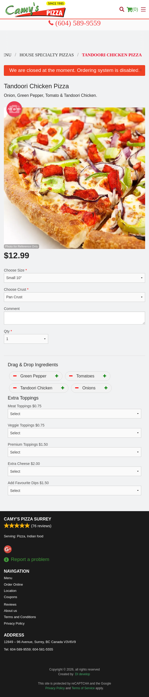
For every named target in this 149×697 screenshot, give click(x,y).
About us (10, 611)
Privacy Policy (14, 623)
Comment (74, 315)
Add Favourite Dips (74, 488)
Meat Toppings (74, 411)
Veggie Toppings (74, 430)
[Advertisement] (74, 40)
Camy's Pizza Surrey (27, 519)
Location (10, 591)
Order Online (13, 584)
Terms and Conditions (20, 617)
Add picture (14, 109)
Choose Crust (74, 294)
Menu (8, 578)
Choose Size (74, 275)
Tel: (28, 649)
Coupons (10, 597)
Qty (26, 336)
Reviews (10, 604)
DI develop (82, 674)
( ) (132, 9)
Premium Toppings (74, 449)
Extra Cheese (74, 469)
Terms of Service (83, 688)
